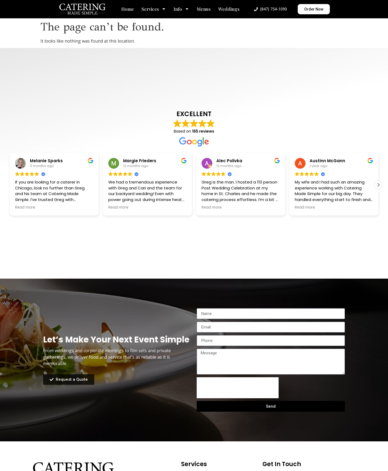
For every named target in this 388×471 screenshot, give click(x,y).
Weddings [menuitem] (229, 9)
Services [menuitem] (153, 9)
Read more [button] (25, 207)
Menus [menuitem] (204, 9)
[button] (378, 185)
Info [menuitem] (181, 9)
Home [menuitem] (127, 9)
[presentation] (238, 387)
